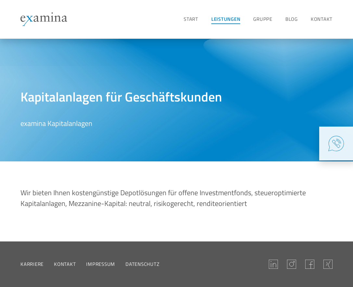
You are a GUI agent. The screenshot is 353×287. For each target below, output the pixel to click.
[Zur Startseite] (43, 19)
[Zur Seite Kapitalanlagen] (31, 52)
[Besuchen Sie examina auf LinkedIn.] (273, 264)
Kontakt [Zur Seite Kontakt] (322, 19)
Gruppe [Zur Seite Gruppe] (262, 19)
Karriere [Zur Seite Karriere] (32, 264)
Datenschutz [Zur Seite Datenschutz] (142, 264)
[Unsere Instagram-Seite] (291, 264)
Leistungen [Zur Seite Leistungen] (226, 19)
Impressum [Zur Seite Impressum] (100, 264)
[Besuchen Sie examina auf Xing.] (328, 264)
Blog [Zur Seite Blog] (291, 19)
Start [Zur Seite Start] (191, 19)
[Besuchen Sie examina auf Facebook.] (309, 264)
